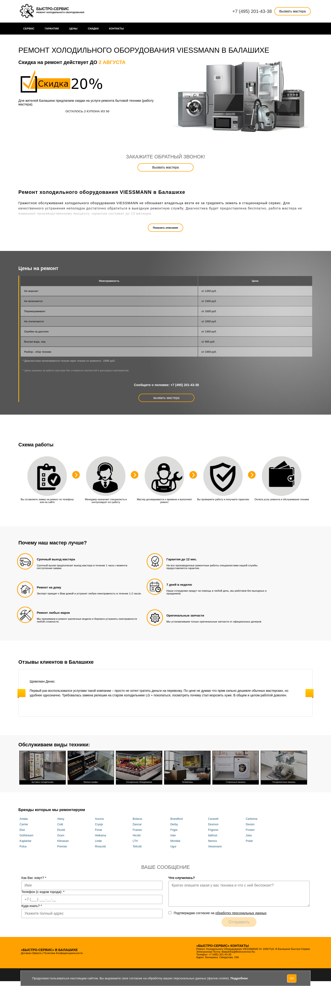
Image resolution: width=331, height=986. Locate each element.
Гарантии (52, 28)
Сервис (28, 28)
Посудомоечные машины (284, 767)
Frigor (174, 830)
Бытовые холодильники (43, 767)
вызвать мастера (166, 398)
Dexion (250, 824)
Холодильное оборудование (139, 767)
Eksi (22, 830)
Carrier (24, 824)
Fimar (98, 830)
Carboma (251, 818)
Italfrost (212, 835)
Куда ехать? (31, 906)
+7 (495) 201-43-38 (252, 11)
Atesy (60, 818)
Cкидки (93, 28)
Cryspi (99, 824)
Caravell (213, 818)
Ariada (24, 818)
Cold (60, 824)
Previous (21, 693)
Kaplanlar (25, 841)
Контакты (116, 28)
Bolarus (137, 818)
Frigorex (213, 830)
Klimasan (63, 841)
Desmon (213, 824)
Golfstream (26, 835)
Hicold (136, 835)
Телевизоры (187, 767)
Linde (98, 841)
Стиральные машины (236, 767)
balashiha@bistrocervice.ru (238, 951)
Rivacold (100, 846)
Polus (23, 846)
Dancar (137, 824)
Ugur (173, 846)
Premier (62, 846)
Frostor (250, 830)
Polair (249, 841)
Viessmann (215, 846)
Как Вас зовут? (33, 878)
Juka (249, 835)
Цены (73, 28)
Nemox (212, 841)
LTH (135, 841)
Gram (60, 835)
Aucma (99, 818)
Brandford (176, 818)
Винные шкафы (91, 767)
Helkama (100, 835)
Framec (137, 830)
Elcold (61, 830)
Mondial (175, 841)
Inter (173, 835)
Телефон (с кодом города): (43, 892)
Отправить (239, 921)
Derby (174, 824)
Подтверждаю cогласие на (220, 913)
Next (309, 693)
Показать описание (165, 227)
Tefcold (137, 846)
